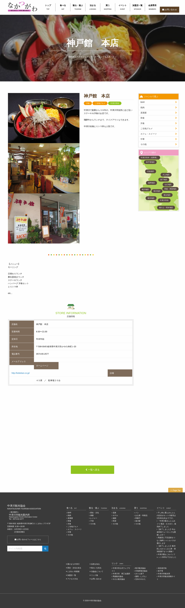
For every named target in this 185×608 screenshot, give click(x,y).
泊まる (92, 7)
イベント (122, 7)
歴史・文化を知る (74, 568)
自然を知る (95, 564)
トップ (47, 7)
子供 (92, 521)
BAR (142, 102)
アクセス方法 (72, 579)
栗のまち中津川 (73, 564)
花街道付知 (162, 568)
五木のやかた (140, 579)
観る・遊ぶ (77, 7)
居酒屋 (70, 518)
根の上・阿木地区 (166, 208)
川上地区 (166, 175)
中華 (142, 139)
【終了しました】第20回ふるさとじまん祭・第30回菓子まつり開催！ (166, 549)
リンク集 (94, 575)
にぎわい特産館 (73, 571)
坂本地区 (151, 198)
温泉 (114, 513)
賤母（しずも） (141, 576)
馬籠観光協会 (118, 576)
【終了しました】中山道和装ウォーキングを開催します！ (166, 532)
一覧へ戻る (94, 469)
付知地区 (150, 171)
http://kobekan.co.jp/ (21, 373)
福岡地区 (151, 183)
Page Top (177, 490)
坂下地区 (163, 180)
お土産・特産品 (141, 515)
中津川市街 (164, 200)
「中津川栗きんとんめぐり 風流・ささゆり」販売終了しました (166, 523)
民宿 (114, 521)
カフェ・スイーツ (148, 134)
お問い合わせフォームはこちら (28, 539)
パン (137, 513)
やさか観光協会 (119, 579)
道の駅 (137, 521)
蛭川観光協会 (140, 568)
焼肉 (142, 107)
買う (107, 7)
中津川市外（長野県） (149, 158)
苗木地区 (156, 191)
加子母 (160, 571)
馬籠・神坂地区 (170, 189)
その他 (143, 144)
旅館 (114, 518)
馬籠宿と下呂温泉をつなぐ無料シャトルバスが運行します (166, 540)
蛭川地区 (145, 189)
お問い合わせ (171, 9)
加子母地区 (150, 162)
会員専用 (152, 7)
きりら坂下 (139, 574)
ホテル (115, 515)
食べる (63, 7)
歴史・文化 (94, 513)
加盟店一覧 (137, 7)
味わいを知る (96, 568)
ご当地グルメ (146, 128)
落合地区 (167, 195)
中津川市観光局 (164, 574)
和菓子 (137, 518)
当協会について (97, 571)
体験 (92, 515)
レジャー (93, 518)
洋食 (142, 123)
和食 (142, 118)
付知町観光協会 (141, 571)
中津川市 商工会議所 (121, 574)
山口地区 (168, 185)
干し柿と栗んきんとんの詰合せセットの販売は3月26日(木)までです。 (166, 515)
